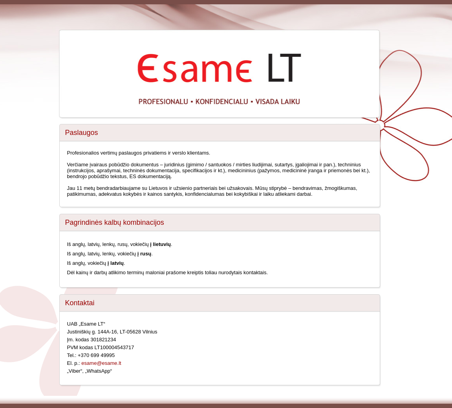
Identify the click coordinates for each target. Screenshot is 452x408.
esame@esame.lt (101, 363)
